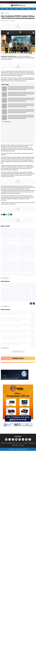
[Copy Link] (11, 214)
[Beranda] (2, 13)
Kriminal (22, 8)
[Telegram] (6, 214)
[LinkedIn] (26, 439)
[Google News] (19, 439)
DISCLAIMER (25, 443)
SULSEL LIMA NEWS (23, 449)
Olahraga (28, 8)
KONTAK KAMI (15, 445)
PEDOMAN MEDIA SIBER (10, 443)
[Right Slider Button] (35, 9)
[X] (4, 214)
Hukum (11, 8)
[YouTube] (16, 439)
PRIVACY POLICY (18, 443)
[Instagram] (13, 439)
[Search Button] (34, 5)
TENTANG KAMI (32, 443)
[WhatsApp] (9, 214)
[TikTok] (23, 439)
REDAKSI (2, 443)
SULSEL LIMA (14, 449)
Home (2, 8)
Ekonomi (17, 8)
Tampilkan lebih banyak (18, 351)
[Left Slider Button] (31, 303)
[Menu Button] (1, 5)
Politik (6, 8)
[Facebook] (2, 214)
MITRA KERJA (21, 445)
